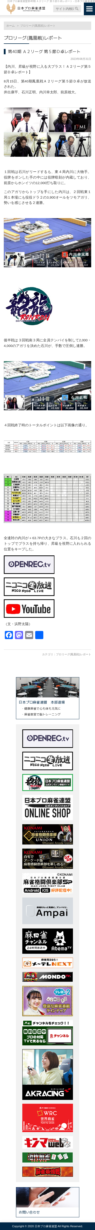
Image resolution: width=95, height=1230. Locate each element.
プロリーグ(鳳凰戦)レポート (73, 654)
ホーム (10, 25)
